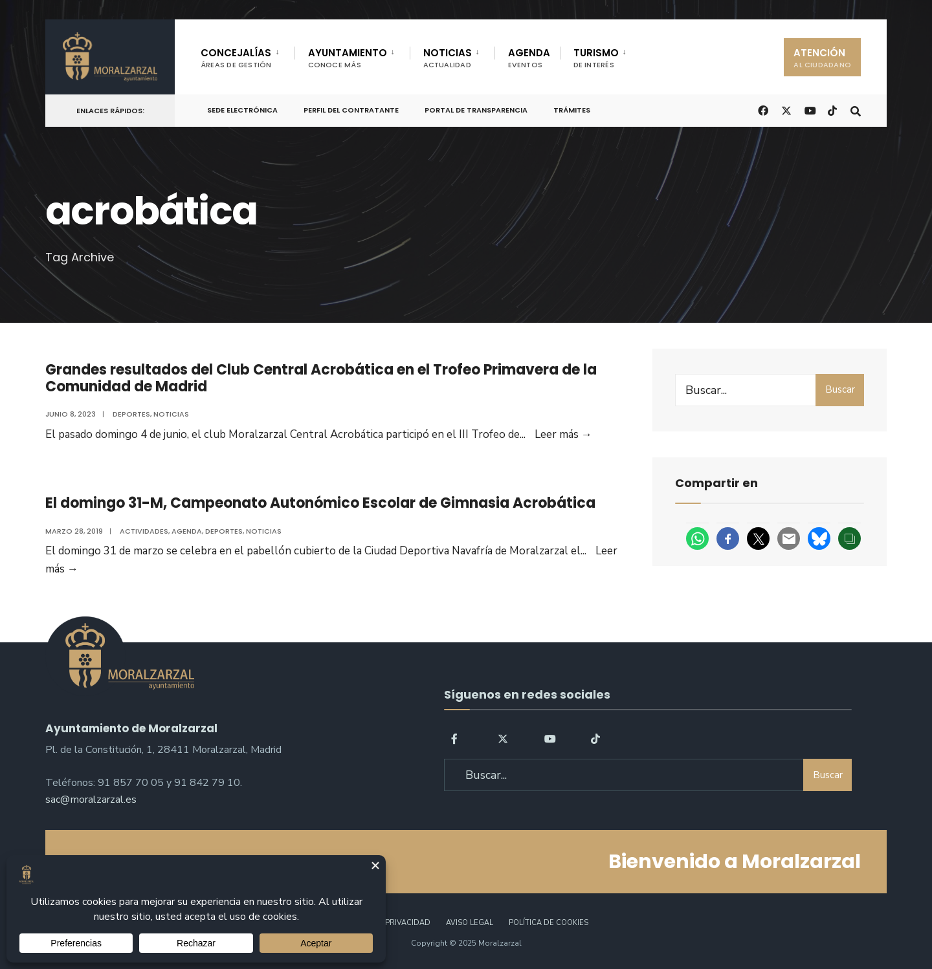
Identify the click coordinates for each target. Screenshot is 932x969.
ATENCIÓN (822, 58)
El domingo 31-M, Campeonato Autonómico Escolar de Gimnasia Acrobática (320, 503)
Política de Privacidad (384, 923)
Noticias (171, 414)
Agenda (187, 531)
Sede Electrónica (242, 110)
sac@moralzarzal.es (91, 799)
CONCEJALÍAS (236, 58)
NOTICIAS (447, 58)
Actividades (144, 531)
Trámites (571, 110)
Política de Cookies (548, 923)
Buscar (840, 389)
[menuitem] (247, 55)
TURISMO (596, 58)
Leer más (563, 434)
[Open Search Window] (855, 109)
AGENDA (529, 58)
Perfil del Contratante (351, 110)
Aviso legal (469, 923)
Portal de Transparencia (476, 110)
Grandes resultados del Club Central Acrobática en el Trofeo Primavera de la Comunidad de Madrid (321, 378)
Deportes (131, 414)
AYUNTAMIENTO (347, 58)
